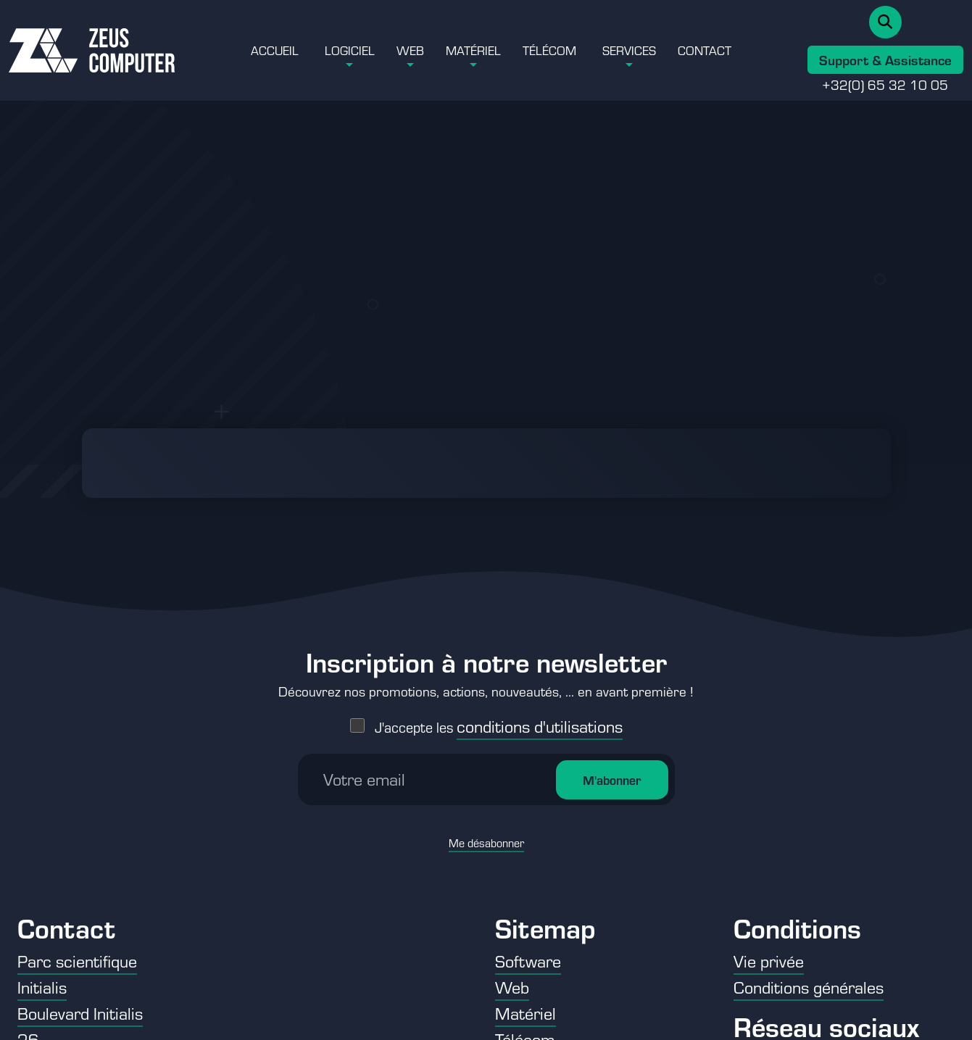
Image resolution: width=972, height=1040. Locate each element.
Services (629, 50)
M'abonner (612, 743)
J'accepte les (499, 690)
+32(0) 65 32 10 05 (885, 84)
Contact (704, 50)
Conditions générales (809, 987)
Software (528, 961)
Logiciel (350, 50)
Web (410, 50)
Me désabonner (486, 806)
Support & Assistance (885, 59)
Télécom (549, 50)
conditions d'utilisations (540, 690)
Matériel (473, 50)
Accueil (275, 50)
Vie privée (769, 961)
